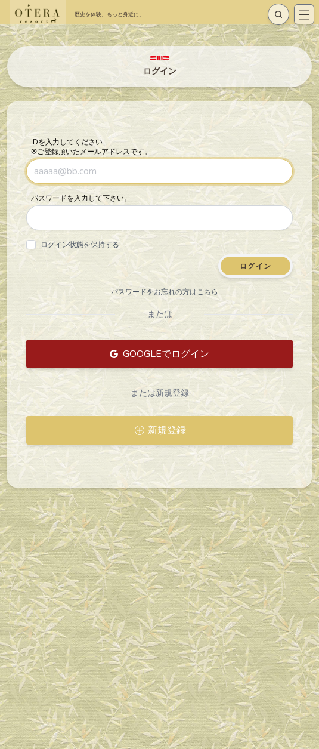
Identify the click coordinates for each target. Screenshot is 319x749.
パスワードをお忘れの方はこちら (164, 292)
